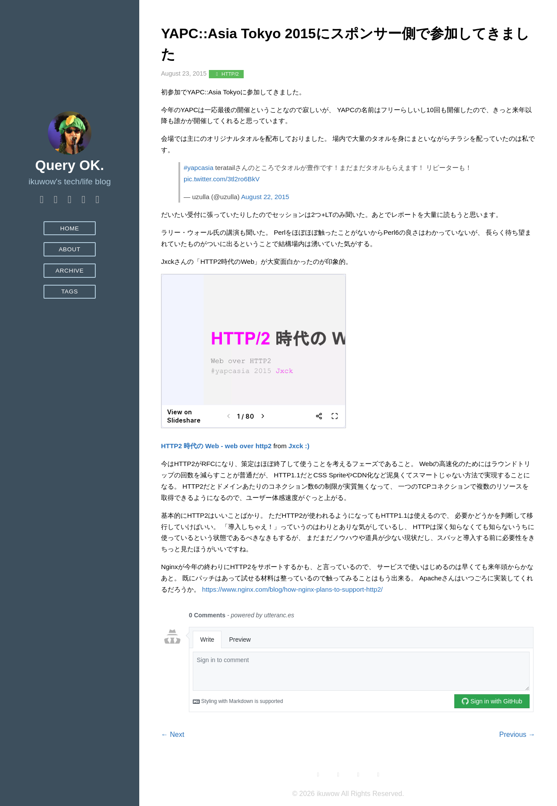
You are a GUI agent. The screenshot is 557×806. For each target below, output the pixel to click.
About (70, 249)
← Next (172, 734)
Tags (69, 291)
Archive (69, 270)
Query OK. (69, 165)
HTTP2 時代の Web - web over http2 (216, 446)
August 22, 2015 (265, 196)
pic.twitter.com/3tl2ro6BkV (222, 179)
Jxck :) (299, 446)
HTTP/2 (226, 74)
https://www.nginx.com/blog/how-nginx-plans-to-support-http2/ (292, 589)
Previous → (517, 734)
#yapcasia (198, 167)
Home (69, 228)
